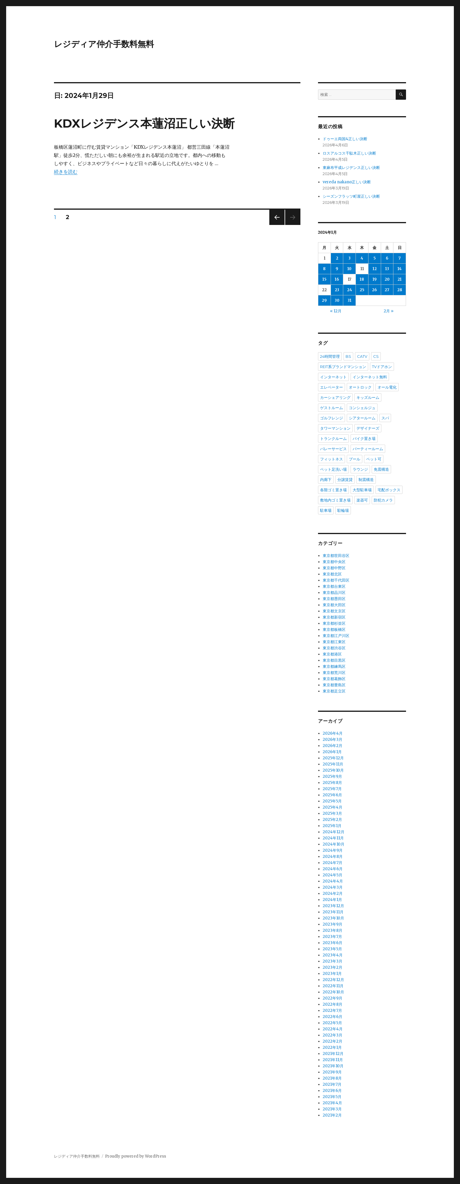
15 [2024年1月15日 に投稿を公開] (324, 279)
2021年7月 (332, 1084)
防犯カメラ (383, 500)
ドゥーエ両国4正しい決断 (345, 138)
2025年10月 (333, 770)
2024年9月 (333, 850)
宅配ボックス (389, 489)
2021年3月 (332, 1109)
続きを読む (65, 172)
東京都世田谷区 (336, 555)
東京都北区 (332, 574)
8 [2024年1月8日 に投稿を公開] (324, 268)
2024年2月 (333, 893)
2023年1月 (332, 973)
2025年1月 (332, 825)
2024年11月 (333, 838)
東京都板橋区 (334, 629)
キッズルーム (367, 397)
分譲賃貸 (345, 479)
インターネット (333, 377)
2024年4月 (333, 881)
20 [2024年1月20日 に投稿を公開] (387, 279)
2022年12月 (333, 979)
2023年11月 (333, 911)
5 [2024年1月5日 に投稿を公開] (374, 258)
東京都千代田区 (336, 580)
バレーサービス (333, 448)
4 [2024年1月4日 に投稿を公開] (362, 258)
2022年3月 (332, 1035)
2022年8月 (332, 1004)
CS (376, 356)
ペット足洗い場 (333, 469)
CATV (362, 356)
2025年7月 (332, 788)
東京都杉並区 (334, 623)
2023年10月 (333, 918)
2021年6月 (332, 1090)
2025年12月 (333, 758)
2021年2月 (332, 1115)
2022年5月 (332, 1022)
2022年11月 (333, 985)
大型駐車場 (362, 489)
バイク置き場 (364, 438)
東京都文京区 (334, 611)
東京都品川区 (334, 592)
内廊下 (326, 479)
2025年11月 (333, 764)
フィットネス (331, 459)
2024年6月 (333, 868)
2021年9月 (332, 1072)
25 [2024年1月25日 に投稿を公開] (362, 289)
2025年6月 (332, 794)
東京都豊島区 (334, 684)
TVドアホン (382, 366)
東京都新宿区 (334, 617)
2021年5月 (332, 1096)
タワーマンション (335, 428)
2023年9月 (332, 924)
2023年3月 (332, 961)
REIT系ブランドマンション (343, 366)
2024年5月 (332, 875)
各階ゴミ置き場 (333, 489)
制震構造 (366, 479)
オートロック (360, 387)
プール (354, 459)
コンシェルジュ (362, 407)
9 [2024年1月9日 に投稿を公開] (337, 268)
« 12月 (335, 311)
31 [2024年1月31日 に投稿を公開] (349, 300)
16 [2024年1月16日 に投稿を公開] (337, 279)
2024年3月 (333, 887)
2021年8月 (332, 1078)
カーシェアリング (335, 397)
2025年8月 (332, 782)
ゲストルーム (331, 407)
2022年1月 (332, 1047)
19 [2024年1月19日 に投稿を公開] (375, 279)
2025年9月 (332, 776)
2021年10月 (333, 1065)
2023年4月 (333, 955)
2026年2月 (332, 745)
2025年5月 (332, 801)
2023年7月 (332, 936)
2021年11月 (333, 1059)
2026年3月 (332, 739)
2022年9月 (332, 998)
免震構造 (381, 469)
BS (348, 356)
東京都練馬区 (334, 666)
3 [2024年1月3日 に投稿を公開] (350, 258)
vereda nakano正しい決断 (347, 181)
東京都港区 (332, 654)
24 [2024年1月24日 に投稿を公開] (349, 289)
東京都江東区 (334, 641)
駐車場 (326, 510)
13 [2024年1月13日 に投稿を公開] (387, 268)
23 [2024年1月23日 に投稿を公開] (337, 289)
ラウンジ (360, 469)
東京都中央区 (334, 561)
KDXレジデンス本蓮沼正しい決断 (144, 123)
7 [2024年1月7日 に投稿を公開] (399, 258)
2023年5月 (332, 948)
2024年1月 (332, 899)
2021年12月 (333, 1053)
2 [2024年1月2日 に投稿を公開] (337, 258)
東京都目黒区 (334, 660)
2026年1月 (332, 751)
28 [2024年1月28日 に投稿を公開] (399, 289)
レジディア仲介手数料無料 (104, 44)
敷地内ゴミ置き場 (335, 500)
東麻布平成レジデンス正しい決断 (351, 167)
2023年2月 (332, 967)
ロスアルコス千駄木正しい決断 (349, 153)
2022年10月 (333, 992)
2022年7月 (332, 1010)
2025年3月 (332, 813)
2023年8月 (332, 930)
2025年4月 (332, 807)
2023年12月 (333, 905)
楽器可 (362, 500)
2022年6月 (332, 1016)
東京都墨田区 (334, 598)
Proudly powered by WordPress (135, 1156)
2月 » (388, 311)
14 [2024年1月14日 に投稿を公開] (400, 268)
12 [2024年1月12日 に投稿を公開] (375, 268)
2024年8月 (333, 856)
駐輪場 (343, 510)
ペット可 (373, 459)
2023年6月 (332, 942)
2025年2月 (332, 819)
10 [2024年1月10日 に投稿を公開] (349, 268)
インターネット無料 (370, 377)
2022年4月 (333, 1029)
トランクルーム (333, 438)
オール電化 (387, 387)
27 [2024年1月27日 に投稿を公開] (387, 289)
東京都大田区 (334, 604)
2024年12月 (333, 831)
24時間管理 (330, 356)
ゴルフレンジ (331, 418)
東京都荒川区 (334, 672)
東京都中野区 (334, 567)
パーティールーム (368, 448)
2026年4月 (333, 733)
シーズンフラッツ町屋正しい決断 (351, 196)
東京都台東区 (334, 586)
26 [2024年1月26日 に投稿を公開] (374, 289)
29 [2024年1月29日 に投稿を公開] (324, 300)
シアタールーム (362, 418)
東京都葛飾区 (334, 678)
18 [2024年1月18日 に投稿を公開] (362, 279)
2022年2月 (332, 1041)
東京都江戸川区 (336, 635)
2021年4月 (332, 1102)
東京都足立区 (334, 691)
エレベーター (331, 387)
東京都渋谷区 (334, 648)
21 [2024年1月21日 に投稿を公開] (400, 279)
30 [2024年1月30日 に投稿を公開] (337, 300)
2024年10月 (333, 844)
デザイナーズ (367, 428)
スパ (385, 418)
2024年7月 (332, 862)
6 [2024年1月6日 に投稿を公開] (387, 258)
